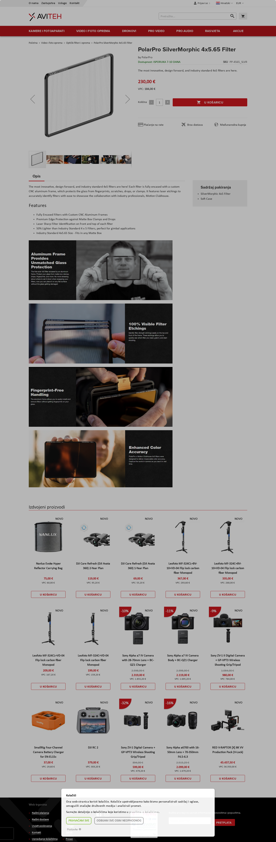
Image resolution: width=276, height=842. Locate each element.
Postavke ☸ (74, 829)
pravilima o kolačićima (144, 812)
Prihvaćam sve (78, 820)
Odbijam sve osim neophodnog (119, 820)
